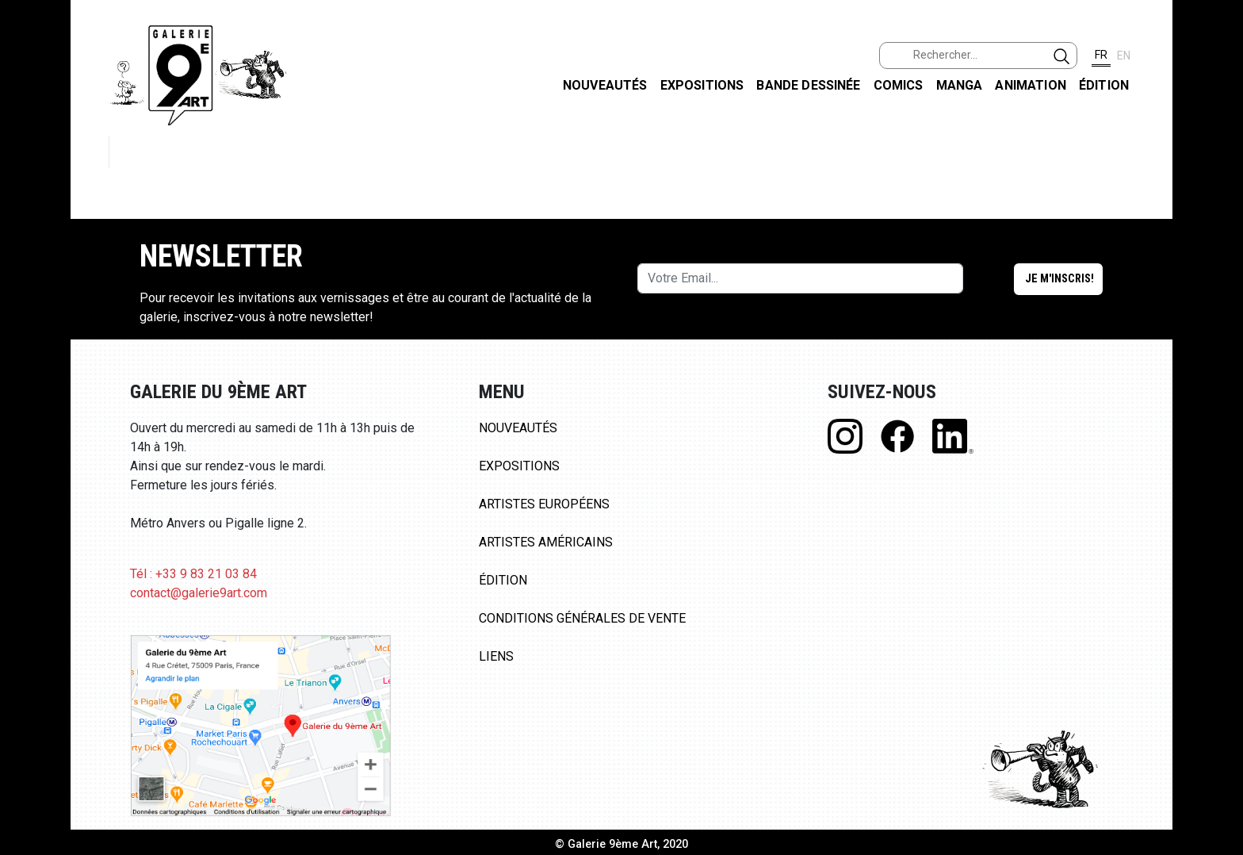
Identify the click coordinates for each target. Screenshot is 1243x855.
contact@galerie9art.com (198, 592)
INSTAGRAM (1218, 204)
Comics (899, 85)
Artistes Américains (546, 542)
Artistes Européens (544, 504)
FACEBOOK (1218, 121)
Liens (496, 656)
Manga (959, 85)
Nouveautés (605, 85)
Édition (1104, 85)
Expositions (702, 85)
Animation (1030, 85)
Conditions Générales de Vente (582, 618)
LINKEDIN (1218, 283)
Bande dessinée (808, 85)
